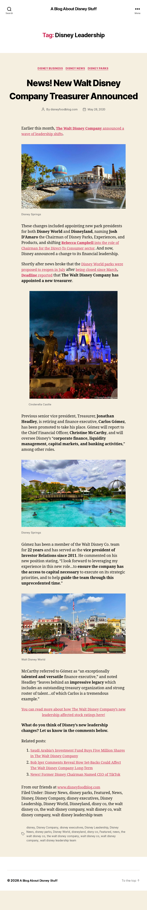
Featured (106, 851)
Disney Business (49, 69)
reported (52, 289)
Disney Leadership (98, 847)
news (117, 851)
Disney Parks (99, 69)
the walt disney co (38, 855)
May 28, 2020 (96, 123)
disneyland (79, 851)
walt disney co (95, 855)
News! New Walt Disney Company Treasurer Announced (73, 96)
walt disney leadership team (58, 860)
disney (30, 847)
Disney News (76, 69)
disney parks (43, 851)
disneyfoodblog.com (63, 123)
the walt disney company (68, 855)
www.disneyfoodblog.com (80, 806)
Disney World (62, 851)
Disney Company (47, 847)
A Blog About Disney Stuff (73, 9)
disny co (93, 851)
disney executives (72, 847)
